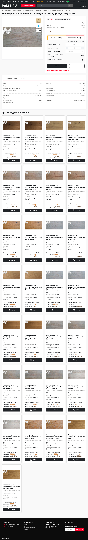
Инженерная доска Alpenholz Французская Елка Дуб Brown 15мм (33, 137)
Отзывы (22, 78)
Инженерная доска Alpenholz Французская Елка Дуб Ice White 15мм (76, 287)
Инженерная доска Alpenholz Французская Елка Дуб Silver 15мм (11, 386)
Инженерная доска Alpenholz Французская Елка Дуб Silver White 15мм (54, 386)
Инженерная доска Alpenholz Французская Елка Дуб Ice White (54, 287)
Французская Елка (28, 10)
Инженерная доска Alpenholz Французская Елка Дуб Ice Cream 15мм (33, 287)
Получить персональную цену (58, 70)
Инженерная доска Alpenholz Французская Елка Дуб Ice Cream (11, 287)
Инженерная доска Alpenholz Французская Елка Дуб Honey (11, 237)
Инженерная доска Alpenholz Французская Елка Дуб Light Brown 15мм (33, 337)
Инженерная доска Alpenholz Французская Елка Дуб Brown (11, 137)
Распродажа (40, 1)
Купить (57, 66)
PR (8, 538)
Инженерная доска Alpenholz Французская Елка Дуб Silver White (33, 386)
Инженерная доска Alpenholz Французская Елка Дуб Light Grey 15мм (52, 10)
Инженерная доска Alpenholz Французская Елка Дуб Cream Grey (11, 187)
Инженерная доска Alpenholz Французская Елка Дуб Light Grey (54, 337)
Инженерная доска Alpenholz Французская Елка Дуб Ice (54, 237)
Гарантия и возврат (23, 1)
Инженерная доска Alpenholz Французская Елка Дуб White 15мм (11, 436)
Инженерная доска (10, 10)
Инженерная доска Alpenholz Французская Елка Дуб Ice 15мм (76, 237)
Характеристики (11, 78)
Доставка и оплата (11, 1)
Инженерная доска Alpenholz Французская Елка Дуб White (76, 386)
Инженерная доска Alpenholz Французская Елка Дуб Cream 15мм (76, 137)
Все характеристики (53, 31)
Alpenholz (18, 10)
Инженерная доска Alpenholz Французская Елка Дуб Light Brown (11, 337)
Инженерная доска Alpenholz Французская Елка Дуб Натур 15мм (11, 486)
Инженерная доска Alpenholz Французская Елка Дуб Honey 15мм (33, 237)
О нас (3, 1)
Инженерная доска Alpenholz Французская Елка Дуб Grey (54, 187)
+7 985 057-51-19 (62, 1)
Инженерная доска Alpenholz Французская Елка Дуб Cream (54, 137)
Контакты (32, 1)
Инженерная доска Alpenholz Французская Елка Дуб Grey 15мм (76, 187)
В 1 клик (77, 66)
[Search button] (70, 5)
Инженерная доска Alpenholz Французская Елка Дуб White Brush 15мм (54, 436)
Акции (26, 529)
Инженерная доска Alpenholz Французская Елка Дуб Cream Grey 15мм (33, 187)
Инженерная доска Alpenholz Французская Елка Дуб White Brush (33, 436)
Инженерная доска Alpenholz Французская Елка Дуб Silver (76, 337)
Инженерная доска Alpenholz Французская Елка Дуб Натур (76, 436)
